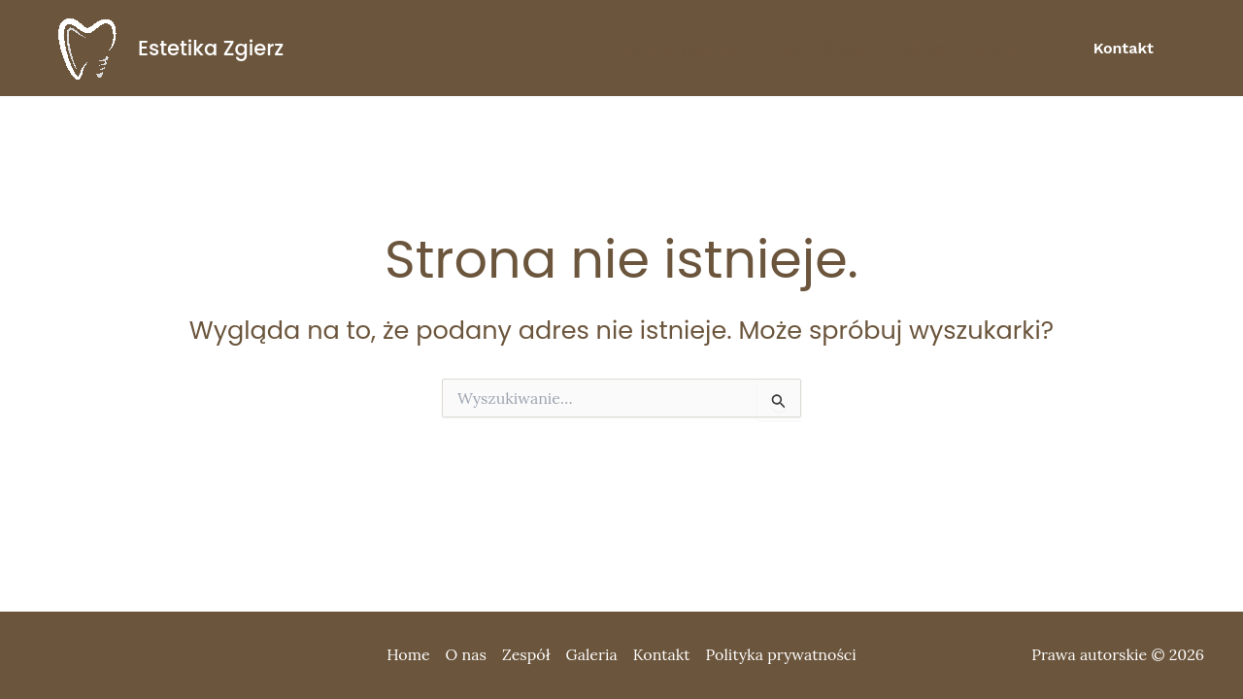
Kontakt (661, 654)
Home (407, 654)
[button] (1123, 48)
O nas (780, 48)
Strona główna (681, 48)
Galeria (993, 48)
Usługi (920, 48)
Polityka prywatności (781, 654)
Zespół (849, 48)
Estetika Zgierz (211, 48)
